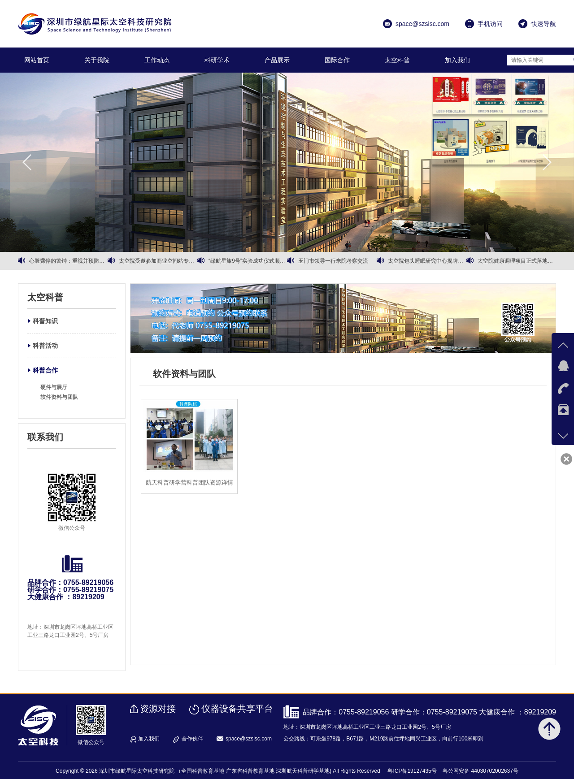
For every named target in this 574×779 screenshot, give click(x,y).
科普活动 (45, 345)
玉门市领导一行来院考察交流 (333, 261)
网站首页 (36, 60)
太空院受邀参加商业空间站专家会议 (158, 261)
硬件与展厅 (53, 387)
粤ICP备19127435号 (411, 771)
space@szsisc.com (249, 739)
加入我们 (457, 60)
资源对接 (158, 709)
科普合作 (45, 370)
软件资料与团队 (59, 397)
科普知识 (45, 321)
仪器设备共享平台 (237, 709)
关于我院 (96, 60)
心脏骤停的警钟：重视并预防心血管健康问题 (68, 261)
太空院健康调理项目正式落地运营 (517, 261)
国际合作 (337, 60)
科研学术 (217, 60)
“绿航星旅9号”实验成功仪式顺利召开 (248, 261)
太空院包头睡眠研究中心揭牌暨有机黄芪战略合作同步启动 (427, 261)
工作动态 (157, 60)
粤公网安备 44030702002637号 (480, 771)
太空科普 (397, 60)
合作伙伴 (192, 739)
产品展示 (277, 60)
